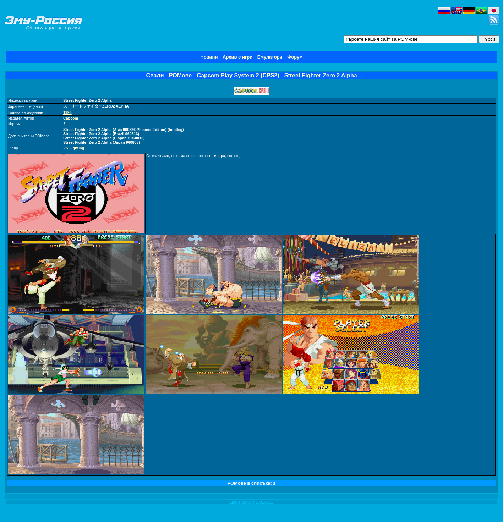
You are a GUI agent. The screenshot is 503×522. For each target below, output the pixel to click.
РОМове (180, 75)
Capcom (70, 118)
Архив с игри (237, 57)
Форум (294, 57)
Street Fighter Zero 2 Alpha (320, 75)
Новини (209, 57)
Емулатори (270, 57)
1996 (67, 112)
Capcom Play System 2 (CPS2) (238, 75)
